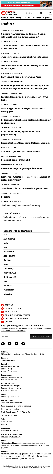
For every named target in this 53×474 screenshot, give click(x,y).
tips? (11, 400)
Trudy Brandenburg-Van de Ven (13, 412)
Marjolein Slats (7, 406)
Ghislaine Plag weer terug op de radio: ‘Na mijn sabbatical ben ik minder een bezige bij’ (23, 35)
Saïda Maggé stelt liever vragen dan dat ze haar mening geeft (23, 110)
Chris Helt (5, 403)
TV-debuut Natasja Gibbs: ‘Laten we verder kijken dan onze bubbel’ (24, 47)
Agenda (46, 18)
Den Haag (5, 197)
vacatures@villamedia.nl (11, 437)
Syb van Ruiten (7, 415)
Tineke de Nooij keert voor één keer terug (20, 205)
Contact (9, 322)
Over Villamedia (13, 308)
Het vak (26, 18)
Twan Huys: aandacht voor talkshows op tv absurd (24, 57)
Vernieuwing (15, 18)
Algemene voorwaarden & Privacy (18, 467)
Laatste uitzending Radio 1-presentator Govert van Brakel (24, 98)
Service (9, 305)
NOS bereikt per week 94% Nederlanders (20, 151)
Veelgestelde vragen (16, 319)
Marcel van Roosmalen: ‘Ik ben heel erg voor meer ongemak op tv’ (24, 67)
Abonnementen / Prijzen (18, 315)
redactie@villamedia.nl (10, 396)
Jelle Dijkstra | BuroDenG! (11, 431)
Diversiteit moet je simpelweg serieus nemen (22, 168)
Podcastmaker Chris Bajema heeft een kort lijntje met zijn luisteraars (26, 121)
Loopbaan (36, 18)
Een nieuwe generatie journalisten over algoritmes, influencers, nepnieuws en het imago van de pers (25, 87)
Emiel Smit (5, 424)
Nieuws (4, 18)
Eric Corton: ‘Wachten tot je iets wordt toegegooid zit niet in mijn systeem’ (25, 178)
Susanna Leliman (8, 360)
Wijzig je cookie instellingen (37, 467)
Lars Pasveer (6, 409)
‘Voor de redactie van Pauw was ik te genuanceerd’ (25, 188)
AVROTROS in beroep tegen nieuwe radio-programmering (20, 133)
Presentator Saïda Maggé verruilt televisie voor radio (25, 143)
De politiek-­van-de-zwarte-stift (15, 160)
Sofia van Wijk (6, 421)
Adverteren (11, 312)
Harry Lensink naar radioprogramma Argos (21, 77)
